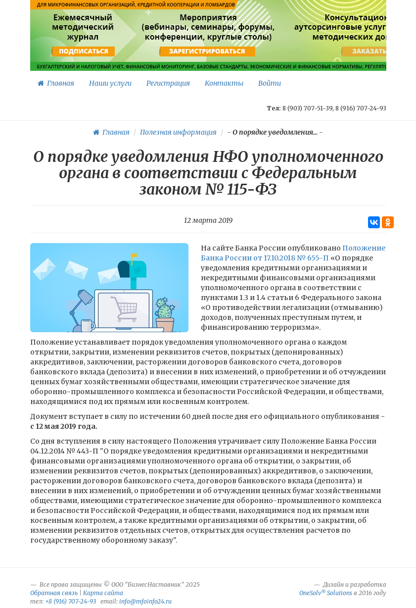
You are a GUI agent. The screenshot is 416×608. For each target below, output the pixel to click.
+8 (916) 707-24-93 (70, 601)
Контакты (224, 83)
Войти (269, 83)
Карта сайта (103, 593)
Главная (56, 83)
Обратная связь (54, 593)
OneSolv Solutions (325, 593)
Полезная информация (178, 132)
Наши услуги (110, 83)
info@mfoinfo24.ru (145, 601)
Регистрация (168, 83)
